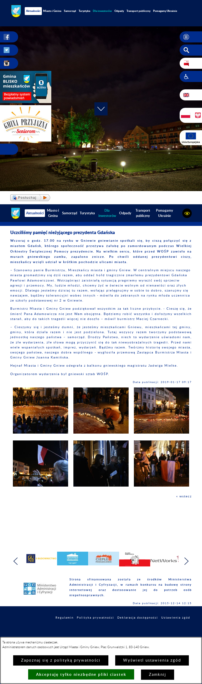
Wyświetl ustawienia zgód (152, 660)
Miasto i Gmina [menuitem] (52, 11)
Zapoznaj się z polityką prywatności (60, 660)
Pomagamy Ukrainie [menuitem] (165, 11)
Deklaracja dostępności (137, 617)
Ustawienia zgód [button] (175, 617)
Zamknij (157, 675)
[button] (190, 37)
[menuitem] (102, 11)
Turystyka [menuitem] (84, 11)
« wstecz (184, 496)
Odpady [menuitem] (119, 11)
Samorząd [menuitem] (70, 11)
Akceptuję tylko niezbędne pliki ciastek (81, 674)
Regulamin (64, 617)
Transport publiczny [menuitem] (138, 11)
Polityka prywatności (95, 617)
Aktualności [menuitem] (33, 11)
